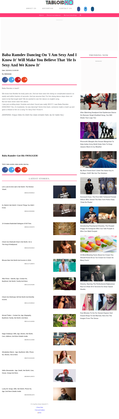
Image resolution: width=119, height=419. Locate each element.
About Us (31, 8)
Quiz (41, 15)
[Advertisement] (59, 35)
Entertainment (54, 15)
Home (40, 412)
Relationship (70, 15)
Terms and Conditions (40, 410)
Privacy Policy (40, 407)
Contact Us (65, 8)
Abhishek (7, 74)
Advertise (48, 8)
